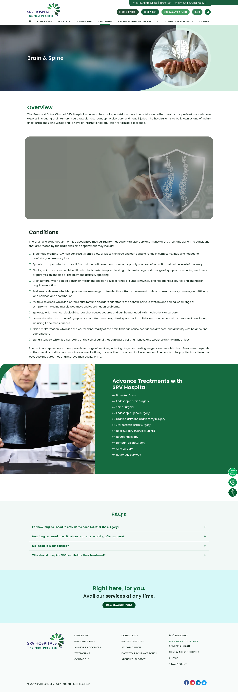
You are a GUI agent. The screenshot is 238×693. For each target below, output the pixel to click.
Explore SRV (44, 21)
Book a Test (150, 12)
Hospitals (64, 21)
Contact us (81, 660)
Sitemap (173, 659)
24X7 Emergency (179, 636)
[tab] (119, 527)
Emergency (166, 3)
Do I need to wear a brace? (50, 546)
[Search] (208, 12)
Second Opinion (127, 12)
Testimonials (82, 654)
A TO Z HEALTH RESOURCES (145, 3)
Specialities (105, 21)
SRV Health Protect (133, 660)
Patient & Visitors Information (138, 21)
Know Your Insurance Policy (189, 3)
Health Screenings (132, 642)
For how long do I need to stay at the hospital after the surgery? (75, 527)
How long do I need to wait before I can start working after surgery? (78, 536)
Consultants (84, 21)
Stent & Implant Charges (184, 653)
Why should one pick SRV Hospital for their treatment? (69, 555)
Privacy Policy (178, 665)
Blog (197, 12)
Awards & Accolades (87, 648)
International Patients (178, 21)
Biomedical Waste (179, 647)
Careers (204, 21)
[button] (119, 606)
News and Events (84, 642)
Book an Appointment (175, 12)
